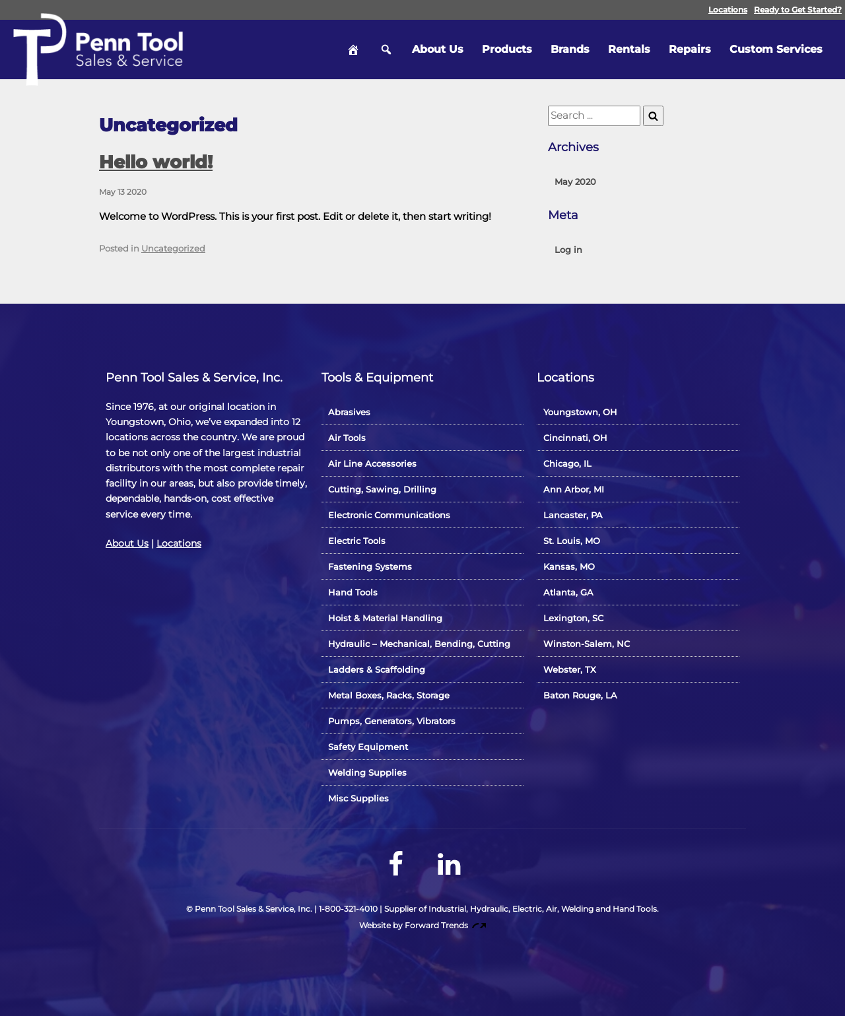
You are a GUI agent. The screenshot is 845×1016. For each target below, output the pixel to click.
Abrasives (349, 412)
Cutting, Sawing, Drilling (382, 489)
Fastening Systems (370, 566)
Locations (727, 10)
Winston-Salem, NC (586, 643)
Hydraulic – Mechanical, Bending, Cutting (419, 643)
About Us (437, 49)
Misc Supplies (358, 798)
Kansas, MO (569, 566)
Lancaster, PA (573, 515)
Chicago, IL (567, 463)
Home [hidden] (353, 49)
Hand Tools (353, 592)
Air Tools (347, 437)
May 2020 (575, 181)
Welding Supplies (367, 772)
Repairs (690, 49)
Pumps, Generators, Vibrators (392, 721)
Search (386, 49)
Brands (570, 49)
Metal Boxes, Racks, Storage (389, 695)
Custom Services (776, 49)
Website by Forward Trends (423, 925)
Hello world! (156, 162)
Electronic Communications (389, 515)
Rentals (629, 49)
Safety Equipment (368, 746)
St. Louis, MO (571, 540)
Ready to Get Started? (798, 10)
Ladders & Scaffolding (376, 669)
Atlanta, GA (568, 592)
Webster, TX (569, 669)
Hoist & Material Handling (385, 618)
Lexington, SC (573, 618)
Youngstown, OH (580, 412)
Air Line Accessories (372, 463)
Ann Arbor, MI (573, 489)
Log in (568, 249)
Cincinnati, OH (575, 437)
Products (507, 49)
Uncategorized (173, 248)
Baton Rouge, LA (580, 695)
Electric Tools (357, 540)
